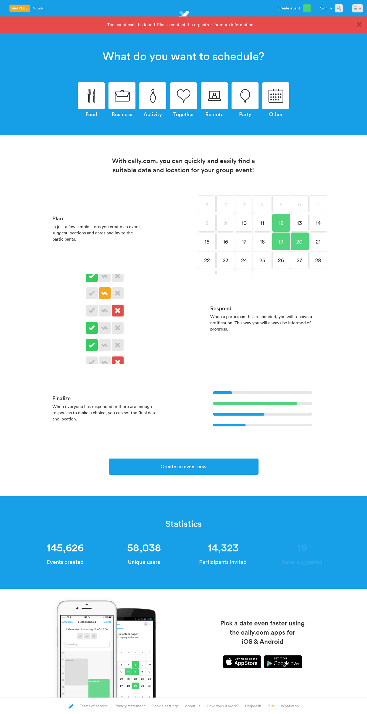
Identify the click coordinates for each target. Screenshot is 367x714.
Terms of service (94, 705)
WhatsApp (290, 705)
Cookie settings (164, 705)
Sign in (326, 8)
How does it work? (223, 705)
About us (192, 705)
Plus (270, 705)
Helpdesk (253, 705)
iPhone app (242, 661)
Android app (283, 661)
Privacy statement (129, 705)
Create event (288, 8)
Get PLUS (20, 8)
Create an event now (184, 466)
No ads (38, 8)
